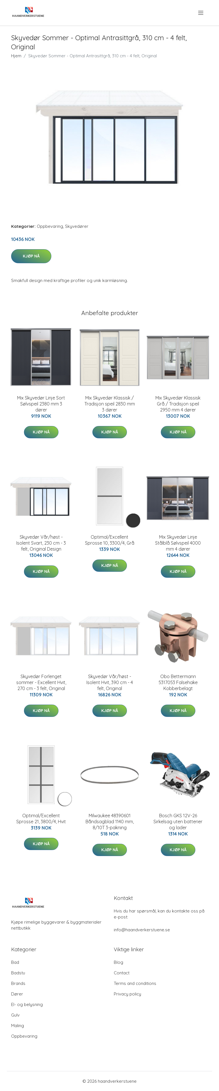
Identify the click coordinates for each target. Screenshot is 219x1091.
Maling (17, 1025)
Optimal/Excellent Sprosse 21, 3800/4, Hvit (41, 818)
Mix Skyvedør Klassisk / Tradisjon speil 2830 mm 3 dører (109, 404)
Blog (118, 962)
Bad (15, 962)
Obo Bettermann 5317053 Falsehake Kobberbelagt (178, 682)
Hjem (16, 55)
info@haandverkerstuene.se (142, 929)
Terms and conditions (135, 983)
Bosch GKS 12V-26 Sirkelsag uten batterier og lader (177, 821)
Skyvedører (76, 226)
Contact (121, 973)
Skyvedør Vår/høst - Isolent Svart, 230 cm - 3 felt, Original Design (41, 543)
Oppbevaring (50, 226)
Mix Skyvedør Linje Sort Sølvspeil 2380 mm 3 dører (41, 404)
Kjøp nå (31, 256)
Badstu (18, 973)
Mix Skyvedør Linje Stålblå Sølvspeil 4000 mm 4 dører (178, 543)
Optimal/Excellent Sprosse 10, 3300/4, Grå (109, 540)
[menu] (201, 13)
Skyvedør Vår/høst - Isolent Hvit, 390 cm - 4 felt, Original (109, 682)
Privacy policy (127, 994)
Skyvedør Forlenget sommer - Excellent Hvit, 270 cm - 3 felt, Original (41, 682)
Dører (17, 994)
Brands (18, 983)
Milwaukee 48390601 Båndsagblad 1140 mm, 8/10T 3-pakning (110, 821)
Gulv (15, 1015)
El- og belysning (27, 1004)
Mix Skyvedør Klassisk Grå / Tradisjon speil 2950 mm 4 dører (177, 404)
